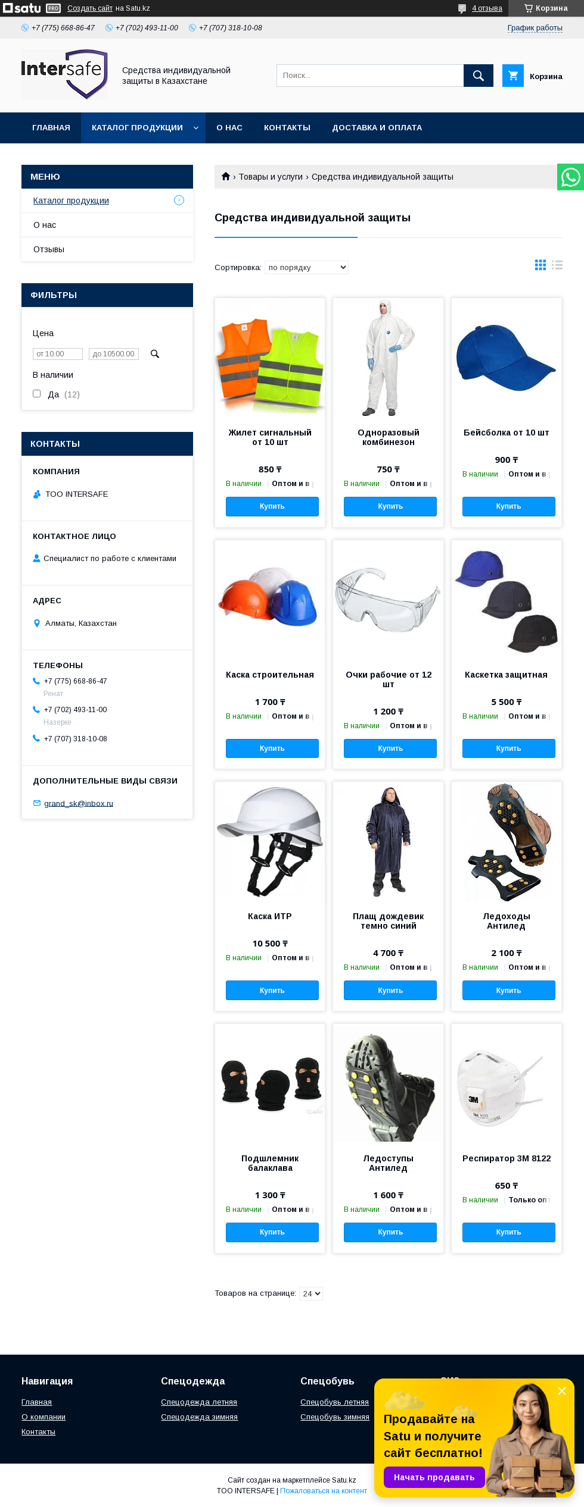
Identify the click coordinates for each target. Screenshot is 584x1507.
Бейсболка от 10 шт (506, 432)
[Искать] (478, 75)
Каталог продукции (137, 127)
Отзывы (48, 249)
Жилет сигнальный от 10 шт (270, 437)
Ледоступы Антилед (388, 1163)
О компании (43, 1416)
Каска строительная (270, 674)
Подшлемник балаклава (270, 1163)
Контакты (287, 127)
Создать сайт (90, 8)
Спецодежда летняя (199, 1402)
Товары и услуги (270, 176)
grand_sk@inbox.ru (78, 802)
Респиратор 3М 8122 (506, 1158)
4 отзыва (487, 8)
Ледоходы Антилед (506, 920)
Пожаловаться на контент (323, 1491)
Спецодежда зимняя (199, 1416)
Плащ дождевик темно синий (388, 920)
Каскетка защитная (506, 674)
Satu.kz (344, 1480)
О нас (229, 127)
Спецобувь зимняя (334, 1416)
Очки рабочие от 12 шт (388, 679)
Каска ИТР (270, 916)
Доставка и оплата (377, 127)
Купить (272, 506)
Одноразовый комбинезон (389, 437)
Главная (51, 127)
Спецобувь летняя (334, 1402)
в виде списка (557, 267)
